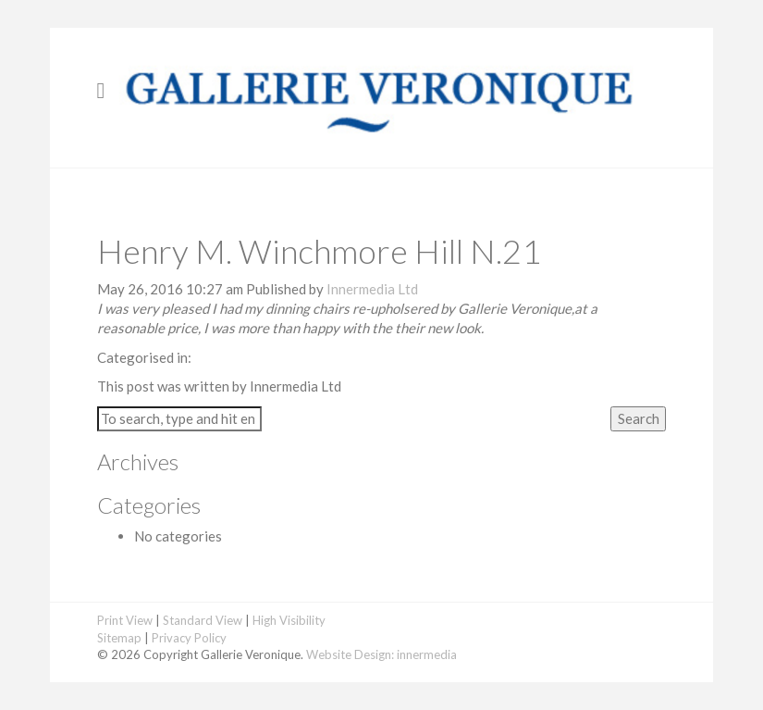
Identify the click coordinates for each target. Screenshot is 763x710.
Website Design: (350, 654)
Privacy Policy (189, 637)
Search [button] (638, 418)
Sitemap (119, 637)
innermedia (427, 654)
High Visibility (289, 620)
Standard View (202, 620)
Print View (125, 620)
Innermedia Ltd (372, 288)
